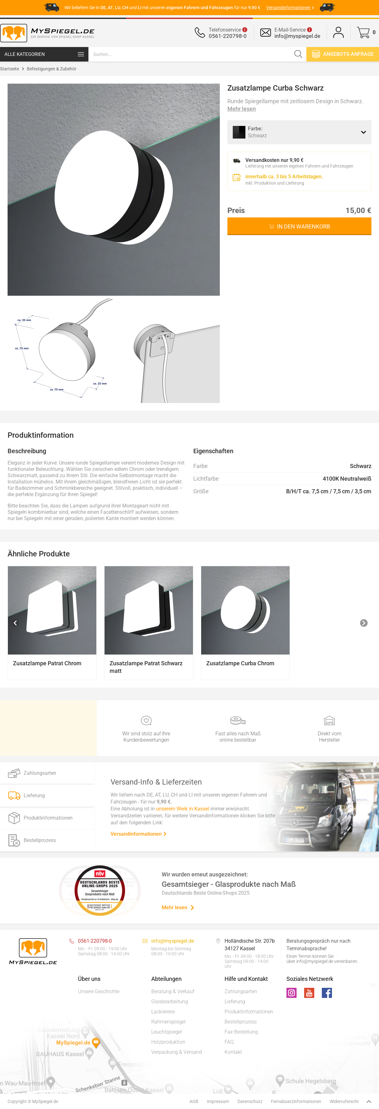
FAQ (229, 1042)
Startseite (9, 68)
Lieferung (235, 1002)
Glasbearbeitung (169, 1002)
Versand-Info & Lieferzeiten (156, 781)
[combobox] (299, 132)
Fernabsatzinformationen (296, 1101)
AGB (194, 1101)
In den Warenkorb (303, 226)
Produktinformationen (249, 1012)
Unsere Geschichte (98, 991)
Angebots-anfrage (343, 54)
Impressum (218, 1101)
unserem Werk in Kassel (182, 808)
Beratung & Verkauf (172, 991)
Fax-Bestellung (241, 1032)
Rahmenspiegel (168, 1022)
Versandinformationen (139, 834)
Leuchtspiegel (166, 1032)
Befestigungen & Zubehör (51, 68)
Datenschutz (250, 1101)
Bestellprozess (241, 1022)
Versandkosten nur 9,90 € (274, 160)
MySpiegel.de (45, 1101)
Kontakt (233, 1052)
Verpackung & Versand (176, 1052)
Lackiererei (163, 1012)
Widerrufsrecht (344, 1101)
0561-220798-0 (228, 36)
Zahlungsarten (241, 991)
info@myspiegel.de (297, 36)
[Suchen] (298, 54)
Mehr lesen (241, 108)
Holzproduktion (168, 1042)
